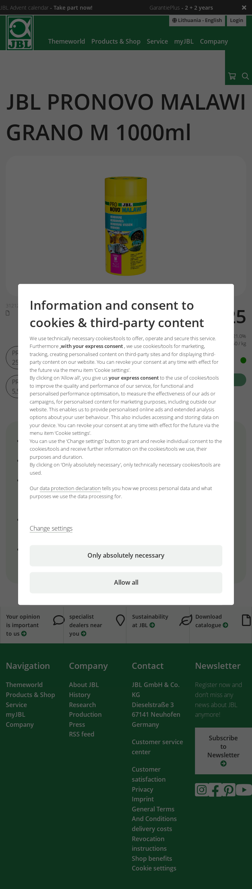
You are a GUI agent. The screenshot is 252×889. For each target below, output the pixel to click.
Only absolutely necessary (126, 555)
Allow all (126, 583)
